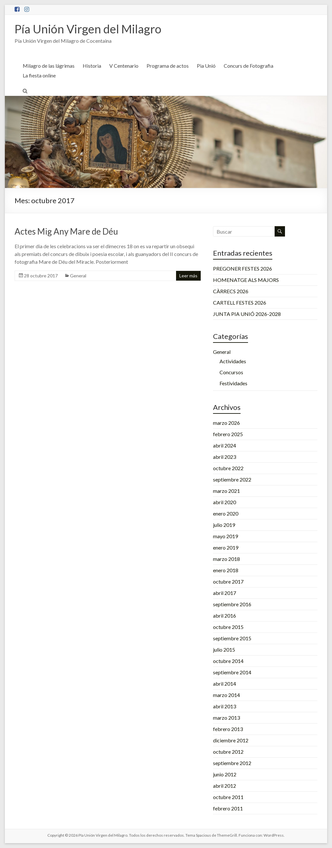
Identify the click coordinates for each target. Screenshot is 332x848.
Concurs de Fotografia (248, 66)
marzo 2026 (226, 423)
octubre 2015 (228, 627)
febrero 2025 (228, 434)
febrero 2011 (228, 808)
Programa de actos (168, 66)
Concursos (231, 372)
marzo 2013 (226, 717)
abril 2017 (224, 593)
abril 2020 (224, 502)
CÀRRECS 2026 (230, 291)
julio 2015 (224, 649)
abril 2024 (224, 445)
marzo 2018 (226, 559)
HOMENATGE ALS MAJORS (246, 280)
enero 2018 (225, 570)
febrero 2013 (228, 729)
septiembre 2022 (232, 479)
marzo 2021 (226, 491)
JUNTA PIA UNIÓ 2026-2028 (247, 314)
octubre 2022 (228, 468)
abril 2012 (224, 786)
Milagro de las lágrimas (49, 66)
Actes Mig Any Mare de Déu (66, 231)
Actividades (232, 361)
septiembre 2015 (232, 638)
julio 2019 (224, 525)
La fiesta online (39, 75)
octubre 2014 (228, 661)
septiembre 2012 (232, 763)
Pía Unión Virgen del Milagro (88, 29)
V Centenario (123, 66)
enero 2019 (225, 547)
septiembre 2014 (232, 672)
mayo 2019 (225, 536)
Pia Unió (206, 66)
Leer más (188, 275)
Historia (92, 66)
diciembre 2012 (230, 740)
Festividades (233, 383)
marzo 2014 (226, 695)
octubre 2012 (228, 752)
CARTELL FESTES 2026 (239, 302)
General (78, 275)
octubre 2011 (228, 797)
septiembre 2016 (232, 604)
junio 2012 (224, 774)
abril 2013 (224, 706)
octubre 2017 (228, 581)
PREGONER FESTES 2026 (242, 268)
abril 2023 (224, 457)
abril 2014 (224, 683)
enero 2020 (225, 513)
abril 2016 (224, 615)
